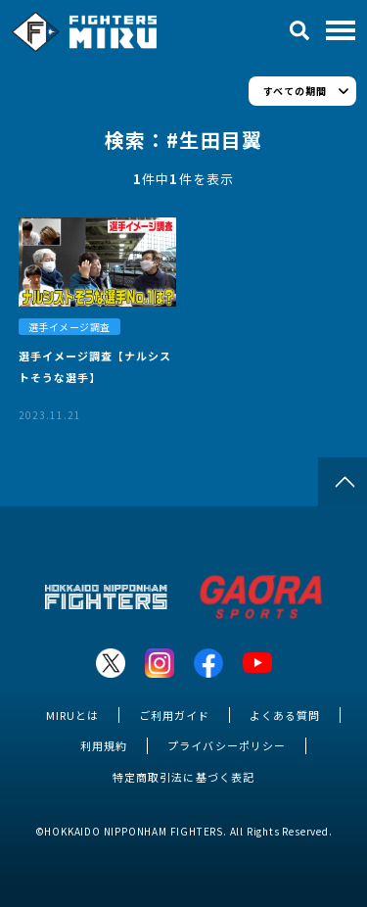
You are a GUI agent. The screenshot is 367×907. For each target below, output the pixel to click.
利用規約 (103, 745)
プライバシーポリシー (226, 745)
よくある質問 (285, 715)
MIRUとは (72, 715)
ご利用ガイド (174, 715)
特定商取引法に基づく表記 (183, 777)
